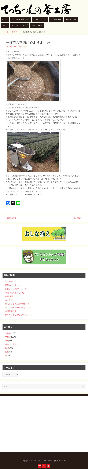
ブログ (14, 32)
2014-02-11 (11, 46)
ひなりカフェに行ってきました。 (19, 315)
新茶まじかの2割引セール (16, 289)
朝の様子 (9, 281)
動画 (7, 340)
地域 (7, 348)
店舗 (7, 352)
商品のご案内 (10, 344)
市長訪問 (9, 296)
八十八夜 (9, 300)
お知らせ (9, 333)
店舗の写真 (11, 218)
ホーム (5, 32)
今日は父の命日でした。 (15, 292)
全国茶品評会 (10, 311)
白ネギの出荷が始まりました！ (18, 307)
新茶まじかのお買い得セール (17, 303)
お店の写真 (77, 218)
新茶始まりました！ (13, 285)
